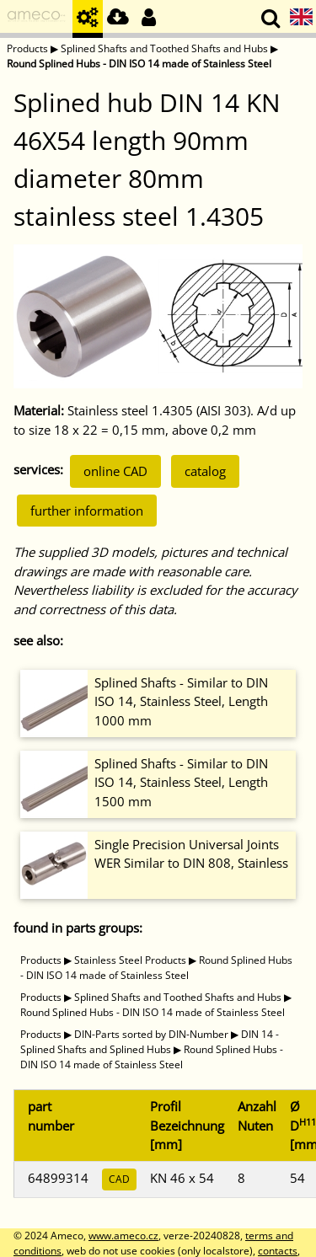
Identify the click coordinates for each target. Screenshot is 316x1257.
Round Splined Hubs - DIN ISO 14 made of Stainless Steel (139, 63)
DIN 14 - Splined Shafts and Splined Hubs (149, 1041)
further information (86, 510)
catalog (205, 471)
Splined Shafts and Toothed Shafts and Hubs (164, 48)
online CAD (115, 471)
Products (27, 48)
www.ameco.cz (123, 1235)
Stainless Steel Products (130, 960)
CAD (119, 1179)
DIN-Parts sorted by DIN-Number (151, 1034)
